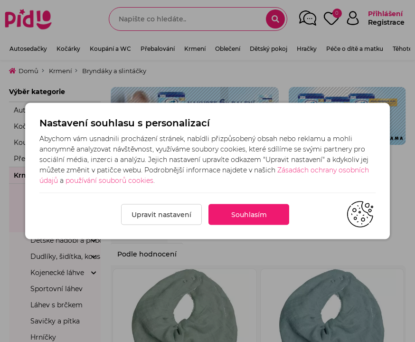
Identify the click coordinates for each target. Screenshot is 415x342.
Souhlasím (249, 214)
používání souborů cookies (109, 180)
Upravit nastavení (161, 214)
